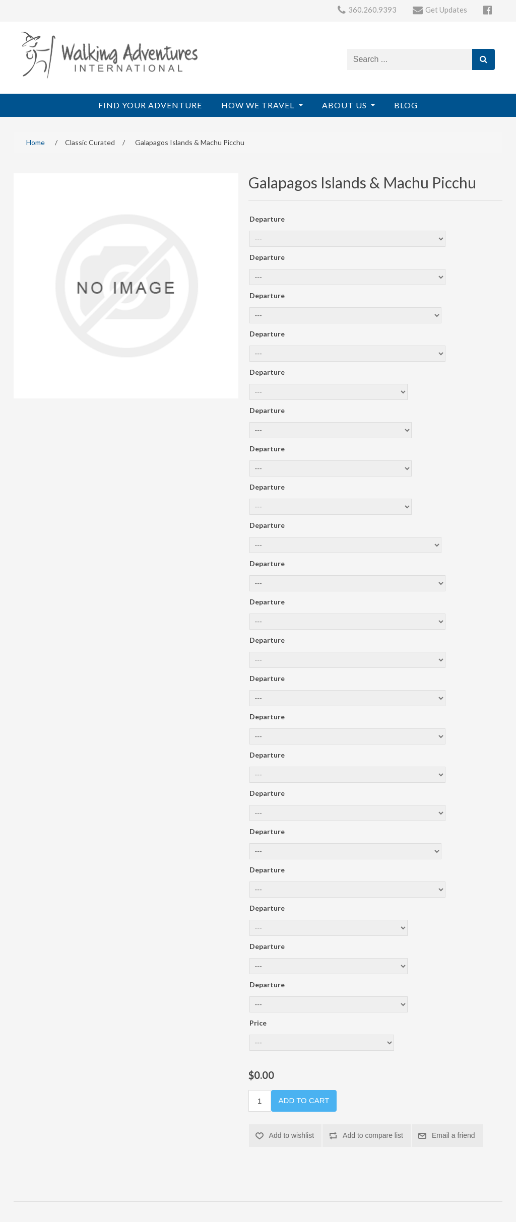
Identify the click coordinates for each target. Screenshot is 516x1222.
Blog (406, 105)
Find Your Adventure (150, 105)
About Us (345, 105)
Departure (267, 219)
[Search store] (410, 59)
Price (258, 1023)
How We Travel (258, 105)
